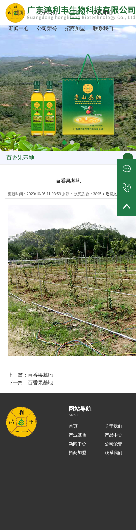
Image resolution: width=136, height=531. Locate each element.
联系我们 (103, 28)
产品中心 (103, 12)
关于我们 (47, 12)
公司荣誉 (47, 28)
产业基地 (75, 12)
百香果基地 (40, 375)
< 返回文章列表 (115, 194)
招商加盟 (75, 28)
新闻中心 (19, 28)
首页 (19, 12)
